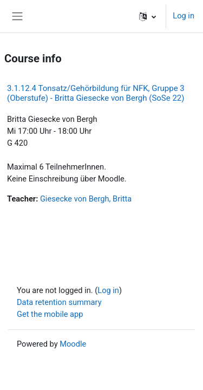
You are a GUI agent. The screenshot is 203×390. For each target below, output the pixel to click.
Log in (183, 16)
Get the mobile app (50, 314)
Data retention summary (59, 302)
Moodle (73, 344)
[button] (147, 16)
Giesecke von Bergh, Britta (86, 199)
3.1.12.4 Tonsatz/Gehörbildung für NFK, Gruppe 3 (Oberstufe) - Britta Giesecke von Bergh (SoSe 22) (96, 93)
